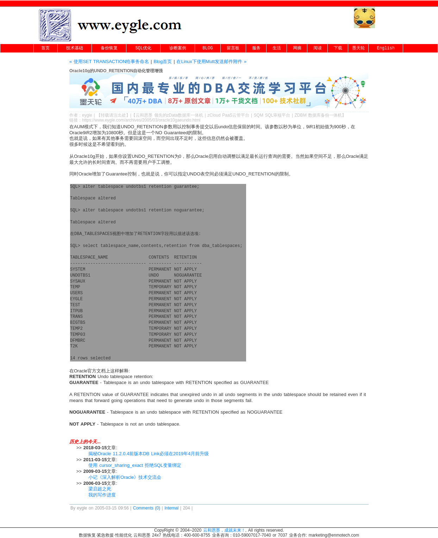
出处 (122, 115)
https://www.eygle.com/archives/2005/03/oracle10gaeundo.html (141, 120)
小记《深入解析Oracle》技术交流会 (124, 477)
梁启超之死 (99, 488)
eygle (87, 115)
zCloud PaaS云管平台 (228, 115)
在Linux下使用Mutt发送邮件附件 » (211, 61)
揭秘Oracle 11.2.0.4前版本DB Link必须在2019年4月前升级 (148, 453)
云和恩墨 (144, 115)
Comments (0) (146, 508)
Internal (171, 508)
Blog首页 (163, 61)
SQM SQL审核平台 (272, 115)
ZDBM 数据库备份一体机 (318, 115)
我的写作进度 (102, 494)
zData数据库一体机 (185, 115)
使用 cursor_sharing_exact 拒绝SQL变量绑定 (134, 465)
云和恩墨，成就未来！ (224, 530)
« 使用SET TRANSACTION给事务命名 (109, 61)
